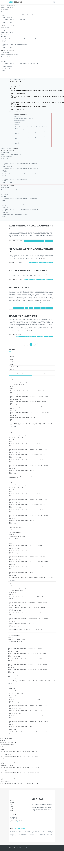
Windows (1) (12, 369)
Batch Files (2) (13, 354)
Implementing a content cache (23, 316)
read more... (11, 236)
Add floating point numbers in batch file (28, 270)
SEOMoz (27, 232)
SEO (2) (11, 364)
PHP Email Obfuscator (19, 287)
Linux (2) (12, 359)
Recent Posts (20, 374)
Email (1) (12, 356)
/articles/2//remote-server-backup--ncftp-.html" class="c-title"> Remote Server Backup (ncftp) (19, 783)
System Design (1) (14, 366)
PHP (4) (11, 361)
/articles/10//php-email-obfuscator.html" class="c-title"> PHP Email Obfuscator (25, 629)
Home (10, 145)
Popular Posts (44, 374)
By (12, 240)
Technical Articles (14, 148)
